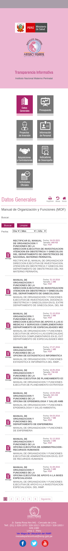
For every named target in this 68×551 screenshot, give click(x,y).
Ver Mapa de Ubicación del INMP (34, 533)
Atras (57, 199)
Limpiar (24, 225)
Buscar (8, 225)
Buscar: (5, 217)
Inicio (64, 199)
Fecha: (5, 231)
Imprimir (50, 199)
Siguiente (46, 499)
